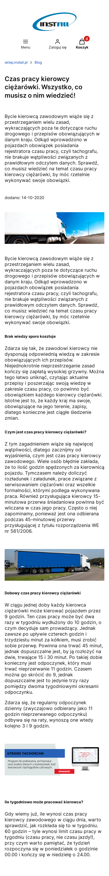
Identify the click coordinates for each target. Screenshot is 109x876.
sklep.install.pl (16, 62)
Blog (38, 62)
